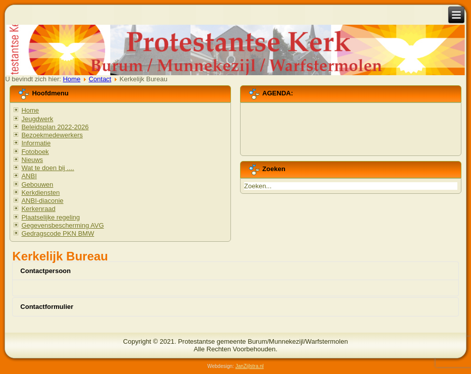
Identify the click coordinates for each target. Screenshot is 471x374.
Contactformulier (46, 306)
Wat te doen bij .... (47, 168)
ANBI (28, 176)
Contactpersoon (45, 271)
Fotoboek (35, 151)
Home (71, 79)
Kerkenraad (38, 208)
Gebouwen (37, 184)
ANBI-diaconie (42, 200)
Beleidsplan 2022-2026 (54, 127)
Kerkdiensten (40, 192)
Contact (99, 79)
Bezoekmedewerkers (51, 135)
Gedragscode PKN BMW (57, 233)
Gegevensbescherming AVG (62, 225)
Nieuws (32, 160)
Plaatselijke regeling (50, 217)
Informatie (36, 143)
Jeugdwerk (37, 119)
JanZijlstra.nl (250, 366)
